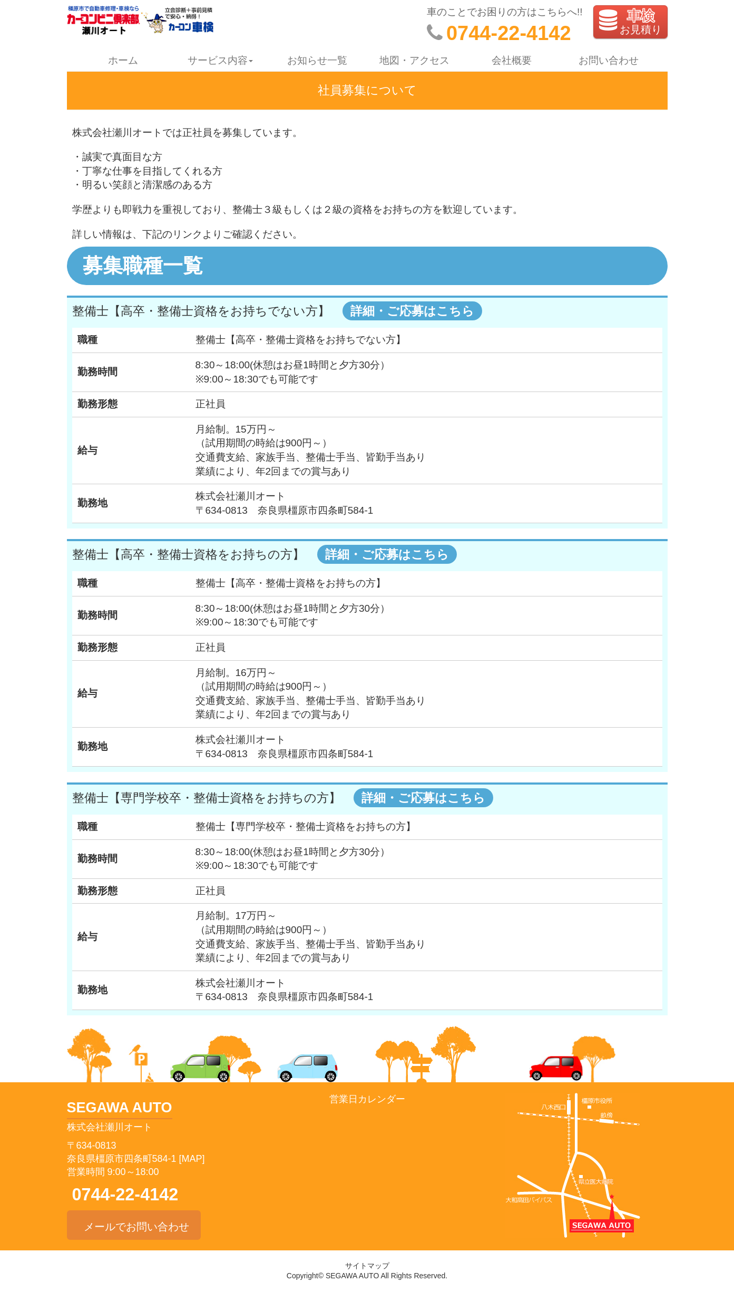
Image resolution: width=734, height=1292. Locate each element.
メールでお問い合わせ (134, 1225)
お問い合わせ (609, 60)
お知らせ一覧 (317, 60)
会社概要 (512, 60)
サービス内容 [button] (220, 60)
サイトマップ (367, 1265)
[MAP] (192, 1158)
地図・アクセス (414, 60)
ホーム (123, 60)
